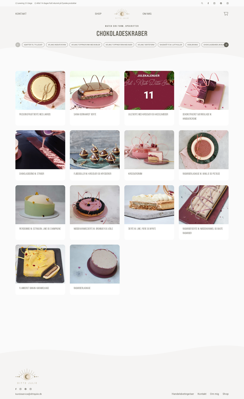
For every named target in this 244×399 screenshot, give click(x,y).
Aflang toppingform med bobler (85, 44)
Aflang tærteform (146, 44)
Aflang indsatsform (57, 44)
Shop (98, 13)
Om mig (147, 13)
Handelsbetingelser (183, 394)
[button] (17, 44)
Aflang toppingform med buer (119, 44)
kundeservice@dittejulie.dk (28, 394)
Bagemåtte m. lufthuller (171, 44)
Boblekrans (193, 44)
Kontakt (21, 13)
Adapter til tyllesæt (33, 44)
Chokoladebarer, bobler (214, 44)
